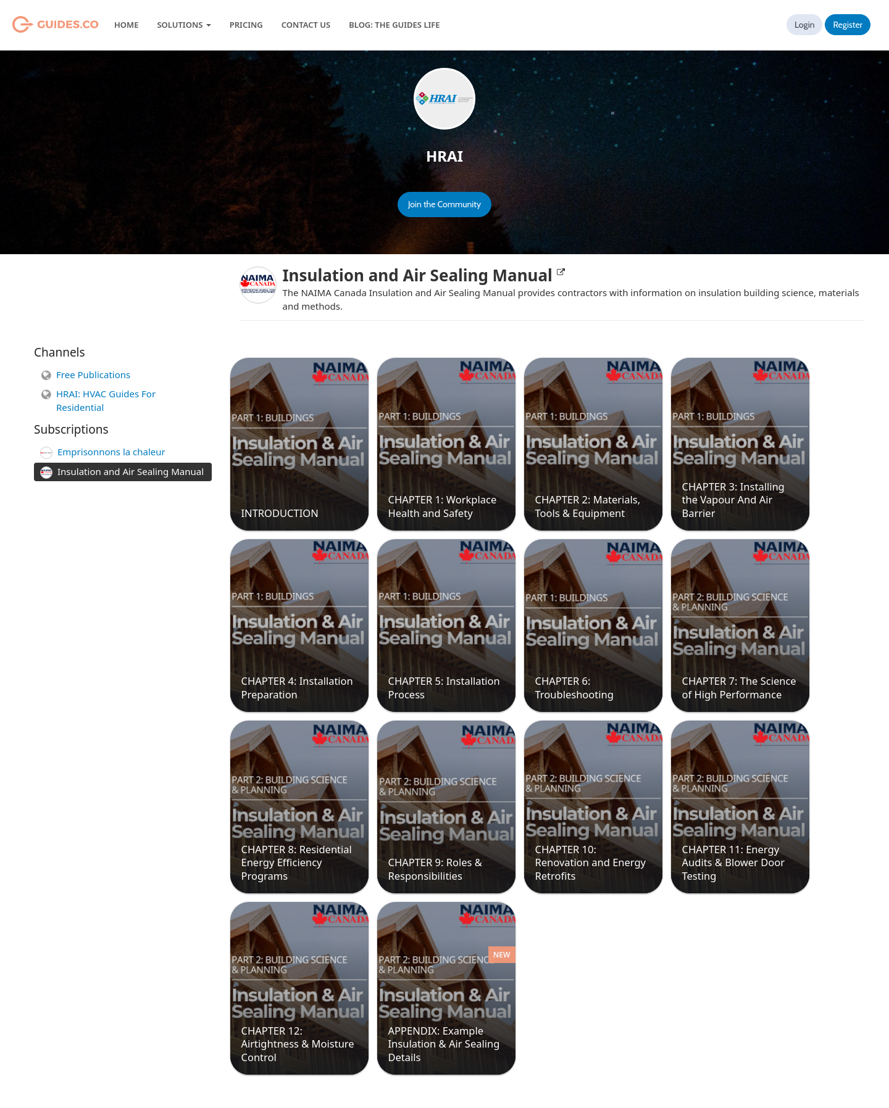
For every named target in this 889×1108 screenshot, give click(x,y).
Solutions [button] (184, 24)
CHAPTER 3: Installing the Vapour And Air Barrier (733, 499)
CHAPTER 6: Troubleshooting (574, 687)
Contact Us (306, 24)
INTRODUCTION (280, 513)
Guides (40, 24)
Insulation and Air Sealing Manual (424, 275)
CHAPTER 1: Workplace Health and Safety (442, 505)
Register (847, 24)
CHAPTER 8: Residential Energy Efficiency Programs (296, 862)
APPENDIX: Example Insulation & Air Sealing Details (444, 1043)
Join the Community (444, 204)
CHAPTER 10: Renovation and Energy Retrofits (590, 862)
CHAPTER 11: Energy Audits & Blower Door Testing (733, 862)
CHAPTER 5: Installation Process (444, 687)
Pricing (246, 24)
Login (805, 24)
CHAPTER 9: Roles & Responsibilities (435, 868)
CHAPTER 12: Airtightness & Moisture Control (297, 1043)
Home (126, 24)
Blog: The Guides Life (394, 24)
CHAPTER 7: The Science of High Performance (739, 687)
